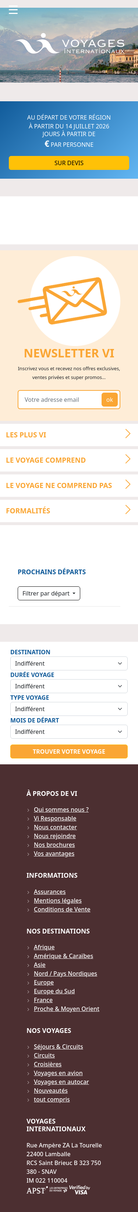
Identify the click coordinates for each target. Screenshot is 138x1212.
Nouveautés (51, 1091)
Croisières (47, 1064)
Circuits (44, 1055)
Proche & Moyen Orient (66, 1009)
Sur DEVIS (69, 163)
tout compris (52, 1099)
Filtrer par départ (46, 593)
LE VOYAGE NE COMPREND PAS (71, 484)
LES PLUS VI (71, 434)
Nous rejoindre (55, 836)
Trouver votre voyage (69, 751)
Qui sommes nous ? (61, 809)
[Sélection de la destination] (69, 663)
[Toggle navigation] (13, 9)
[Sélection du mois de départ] (69, 732)
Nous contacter (55, 827)
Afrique (44, 947)
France (43, 1000)
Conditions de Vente (62, 909)
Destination (30, 652)
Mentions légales (58, 900)
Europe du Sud (54, 991)
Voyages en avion (58, 1073)
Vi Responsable (55, 818)
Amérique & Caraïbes (63, 956)
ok (109, 400)
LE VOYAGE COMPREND (71, 459)
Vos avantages (54, 853)
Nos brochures (54, 845)
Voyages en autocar (61, 1082)
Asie (40, 965)
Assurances (50, 892)
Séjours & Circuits (58, 1046)
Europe (44, 982)
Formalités (71, 510)
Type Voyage (29, 698)
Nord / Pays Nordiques (65, 973)
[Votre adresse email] (61, 400)
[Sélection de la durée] (69, 686)
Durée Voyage (32, 675)
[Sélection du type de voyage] (69, 709)
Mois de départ (34, 720)
